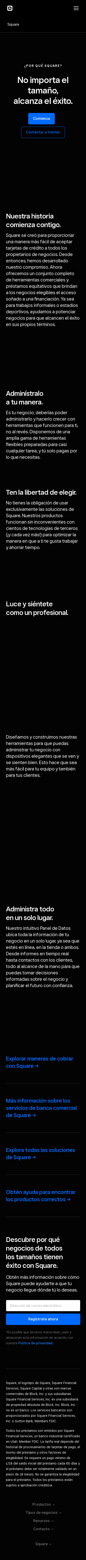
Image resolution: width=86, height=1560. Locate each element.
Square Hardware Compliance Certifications (43, 1536)
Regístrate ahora (43, 1149)
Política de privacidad (35, 1173)
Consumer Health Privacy (43, 1528)
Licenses (43, 1513)
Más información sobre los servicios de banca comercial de (41, 937)
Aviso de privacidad (43, 1489)
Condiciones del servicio (43, 1482)
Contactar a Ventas (43, 132)
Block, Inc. (43, 1543)
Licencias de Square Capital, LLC (43, 1520)
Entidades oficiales (43, 1505)
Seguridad (43, 1497)
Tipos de (43, 1342)
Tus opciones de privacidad (43, 1474)
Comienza (41, 118)
